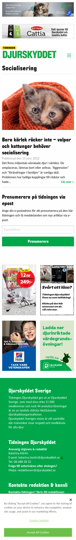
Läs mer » (67, 182)
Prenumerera (38, 241)
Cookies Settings (39, 520)
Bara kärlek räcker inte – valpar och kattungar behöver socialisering (36, 146)
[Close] (71, 500)
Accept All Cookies (38, 532)
